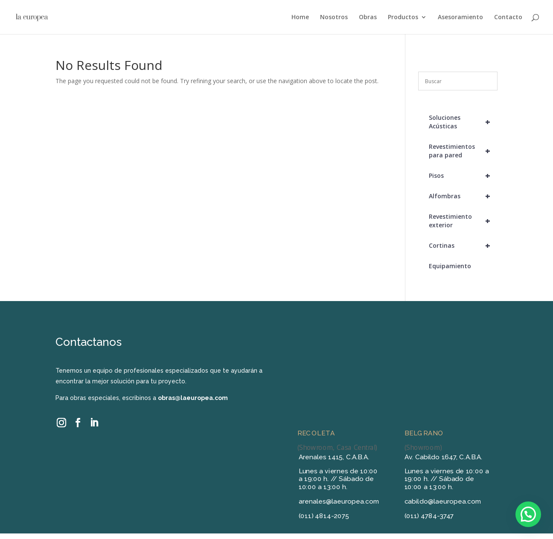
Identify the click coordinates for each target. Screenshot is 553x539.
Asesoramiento (460, 17)
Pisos (463, 175)
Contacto (508, 17)
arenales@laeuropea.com (339, 501)
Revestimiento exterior (463, 220)
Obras (368, 17)
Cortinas (463, 245)
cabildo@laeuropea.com (443, 501)
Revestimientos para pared (463, 150)
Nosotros (334, 17)
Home (300, 17)
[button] (528, 514)
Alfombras (463, 196)
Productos (403, 17)
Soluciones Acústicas (463, 121)
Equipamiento (450, 266)
